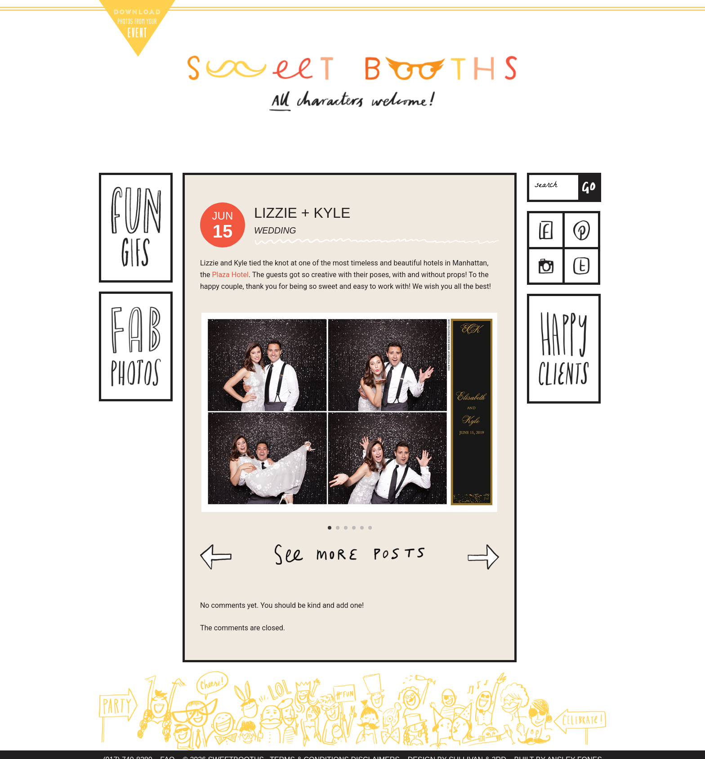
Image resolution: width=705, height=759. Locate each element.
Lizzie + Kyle (302, 213)
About (224, 155)
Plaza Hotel (230, 274)
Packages (286, 155)
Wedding (275, 230)
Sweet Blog (472, 155)
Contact (348, 155)
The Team (410, 155)
